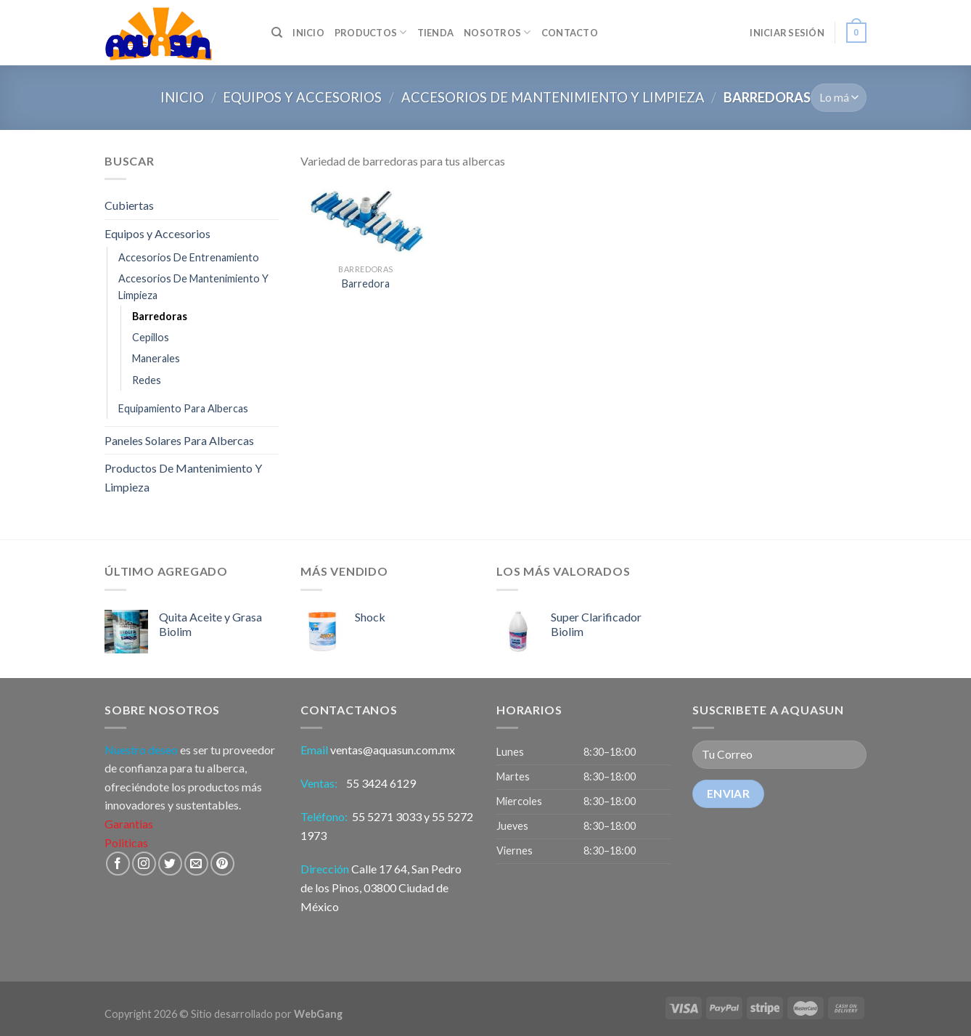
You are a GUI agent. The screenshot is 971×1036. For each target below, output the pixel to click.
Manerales (156, 358)
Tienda (435, 32)
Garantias (129, 824)
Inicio (182, 97)
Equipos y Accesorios (302, 97)
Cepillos (150, 337)
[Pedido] (838, 97)
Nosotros (497, 32)
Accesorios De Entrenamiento (188, 257)
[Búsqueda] (276, 32)
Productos (371, 32)
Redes (146, 380)
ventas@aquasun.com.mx (392, 749)
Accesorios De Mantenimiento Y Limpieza (553, 97)
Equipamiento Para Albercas (183, 408)
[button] (583, 802)
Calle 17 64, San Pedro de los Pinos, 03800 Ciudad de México (381, 887)
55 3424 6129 (382, 783)
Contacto (569, 32)
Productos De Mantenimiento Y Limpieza (183, 477)
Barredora (366, 283)
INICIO (308, 32)
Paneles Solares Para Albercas (179, 440)
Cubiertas (129, 205)
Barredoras (159, 316)
